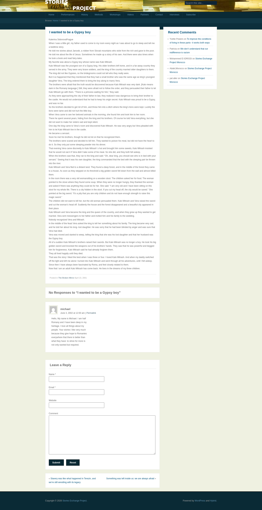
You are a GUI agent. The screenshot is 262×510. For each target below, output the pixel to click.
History (84, 14)
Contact (159, 14)
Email (52, 387)
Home (51, 14)
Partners (145, 14)
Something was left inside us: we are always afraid (130, 478)
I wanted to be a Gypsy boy (70, 32)
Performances (68, 14)
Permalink (91, 313)
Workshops (115, 14)
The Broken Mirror (66, 278)
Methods (99, 14)
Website (53, 400)
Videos (130, 14)
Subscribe (191, 14)
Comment (53, 413)
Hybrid (213, 500)
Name (52, 374)
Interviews (174, 14)
